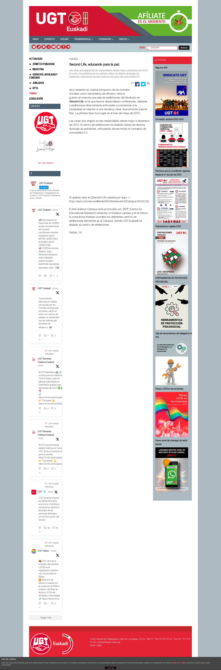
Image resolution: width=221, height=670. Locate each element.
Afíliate (64, 39)
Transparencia (83, 39)
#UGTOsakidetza (47, 372)
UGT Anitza (43, 551)
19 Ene (40, 366)
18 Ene (50, 492)
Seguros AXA (161, 68)
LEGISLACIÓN (36, 99)
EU (143, 48)
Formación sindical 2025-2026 (169, 120)
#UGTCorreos (45, 445)
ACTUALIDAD (35, 59)
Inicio (35, 39)
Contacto (49, 39)
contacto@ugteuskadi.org (108, 642)
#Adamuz (43, 328)
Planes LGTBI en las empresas (169, 389)
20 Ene (55, 210)
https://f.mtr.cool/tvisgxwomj (52, 464)
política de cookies (179, 663)
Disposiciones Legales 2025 (168, 227)
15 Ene (53, 551)
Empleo (124, 39)
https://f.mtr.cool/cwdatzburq (52, 404)
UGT (40, 492)
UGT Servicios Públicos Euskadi (46, 361)
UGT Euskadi (44, 210)
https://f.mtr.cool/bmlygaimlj (52, 397)
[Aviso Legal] (95, 646)
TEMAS (33, 93)
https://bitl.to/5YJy (50, 599)
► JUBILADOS (36, 83)
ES (140, 48)
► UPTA (33, 88)
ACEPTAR (110, 668)
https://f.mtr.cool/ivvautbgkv (52, 458)
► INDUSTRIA (36, 69)
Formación (106, 39)
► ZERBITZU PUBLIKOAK (41, 64)
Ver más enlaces (45, 163)
